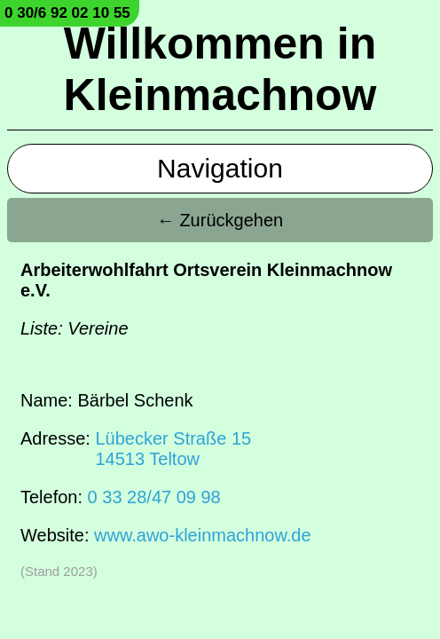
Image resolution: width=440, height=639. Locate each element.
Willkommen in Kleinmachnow (220, 69)
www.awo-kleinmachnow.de (202, 535)
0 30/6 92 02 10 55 (67, 12)
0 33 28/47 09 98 (154, 497)
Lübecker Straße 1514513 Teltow (173, 449)
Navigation (220, 168)
